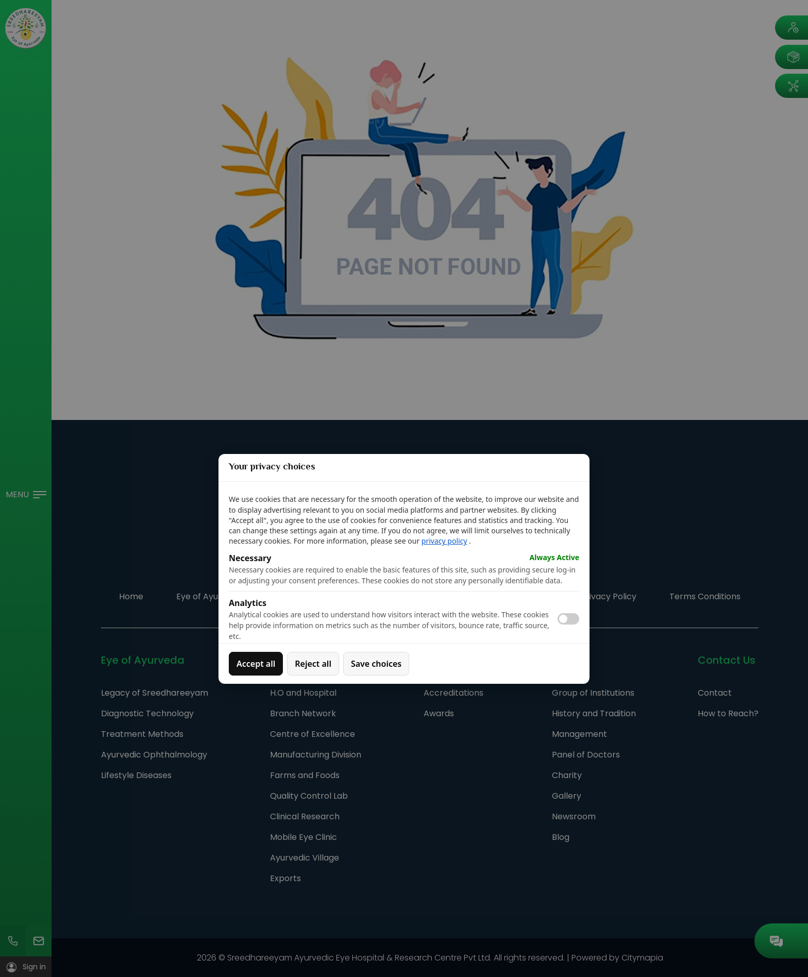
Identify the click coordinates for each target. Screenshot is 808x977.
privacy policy (444, 541)
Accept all (256, 663)
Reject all (313, 663)
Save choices (376, 663)
